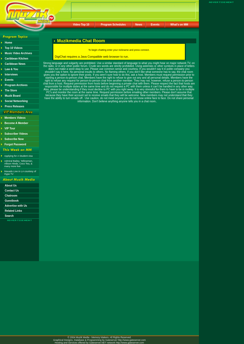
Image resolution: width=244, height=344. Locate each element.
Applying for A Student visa (18, 156)
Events (155, 24)
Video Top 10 (81, 24)
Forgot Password (15, 144)
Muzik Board (12, 95)
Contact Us (12, 190)
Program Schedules (113, 24)
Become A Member (16, 123)
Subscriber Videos (16, 133)
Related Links (13, 210)
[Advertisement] (20, 237)
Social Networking (16, 101)
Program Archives (16, 85)
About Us (10, 185)
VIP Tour (10, 128)
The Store (11, 90)
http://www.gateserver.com (132, 340)
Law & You (11, 69)
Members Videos (15, 117)
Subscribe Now (14, 139)
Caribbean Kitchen (16, 58)
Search (9, 215)
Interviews (11, 74)
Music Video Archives (18, 53)
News (138, 24)
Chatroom (11, 195)
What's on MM (179, 24)
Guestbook (12, 200)
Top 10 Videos (14, 47)
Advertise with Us (16, 205)
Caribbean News (15, 63)
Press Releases (14, 106)
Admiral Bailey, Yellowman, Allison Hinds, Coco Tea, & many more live (18, 164)
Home (8, 42)
